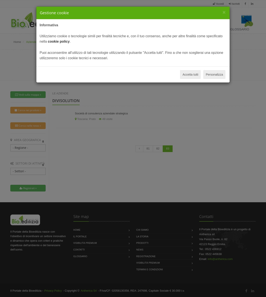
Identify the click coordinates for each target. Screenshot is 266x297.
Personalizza (214, 74)
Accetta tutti (190, 74)
